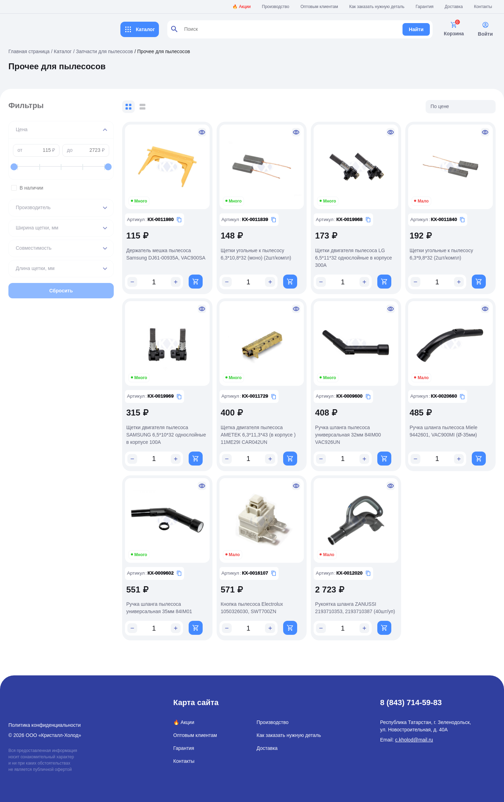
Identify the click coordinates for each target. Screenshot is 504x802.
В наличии (66, 188)
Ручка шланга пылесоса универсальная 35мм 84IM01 (169, 601)
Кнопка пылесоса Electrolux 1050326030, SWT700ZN (260, 601)
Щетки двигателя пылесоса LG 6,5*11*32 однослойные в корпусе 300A (358, 255)
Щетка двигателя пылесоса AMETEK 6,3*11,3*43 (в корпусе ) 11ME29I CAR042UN (266, 430)
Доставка (454, 6)
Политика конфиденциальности (44, 719)
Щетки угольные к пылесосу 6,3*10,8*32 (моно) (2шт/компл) (264, 251)
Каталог (140, 29)
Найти (416, 29)
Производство (275, 6)
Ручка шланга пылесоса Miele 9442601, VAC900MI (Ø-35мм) (446, 426)
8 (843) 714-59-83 (411, 697)
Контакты (483, 6)
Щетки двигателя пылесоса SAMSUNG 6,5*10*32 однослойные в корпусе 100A (176, 430)
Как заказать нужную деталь (377, 6)
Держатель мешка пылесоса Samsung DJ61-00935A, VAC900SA (176, 251)
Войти (485, 29)
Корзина (454, 28)
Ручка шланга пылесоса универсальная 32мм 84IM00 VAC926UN (353, 430)
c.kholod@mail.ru (414, 734)
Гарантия (424, 6)
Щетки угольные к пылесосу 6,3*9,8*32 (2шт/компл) (444, 251)
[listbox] (461, 106)
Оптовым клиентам (319, 6)
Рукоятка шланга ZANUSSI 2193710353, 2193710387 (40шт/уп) (360, 601)
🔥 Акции (241, 6)
